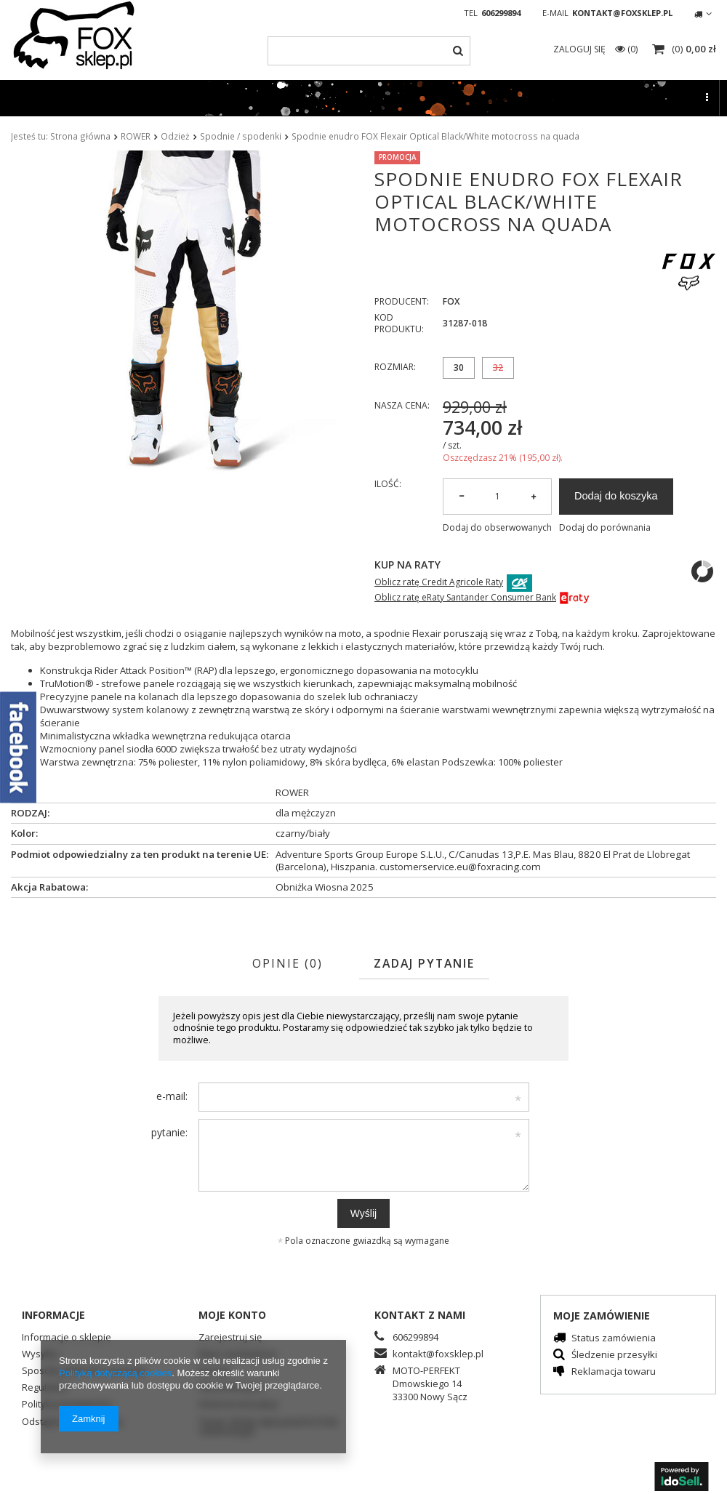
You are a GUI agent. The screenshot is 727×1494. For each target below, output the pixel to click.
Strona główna (80, 136)
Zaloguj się (580, 49)
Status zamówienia (613, 1338)
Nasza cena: (402, 405)
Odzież (175, 136)
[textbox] (369, 50)
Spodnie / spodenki (240, 136)
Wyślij (363, 1213)
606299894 (501, 12)
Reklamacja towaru (613, 1372)
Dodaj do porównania (605, 528)
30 (459, 367)
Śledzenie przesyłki (614, 1355)
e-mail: (172, 1096)
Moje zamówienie (601, 1315)
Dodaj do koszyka (616, 496)
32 (498, 367)
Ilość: (387, 484)
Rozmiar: (395, 367)
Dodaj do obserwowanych (497, 528)
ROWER (135, 136)
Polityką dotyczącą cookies (115, 1373)
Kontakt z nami (419, 1315)
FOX (451, 302)
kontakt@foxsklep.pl (622, 12)
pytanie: (169, 1132)
